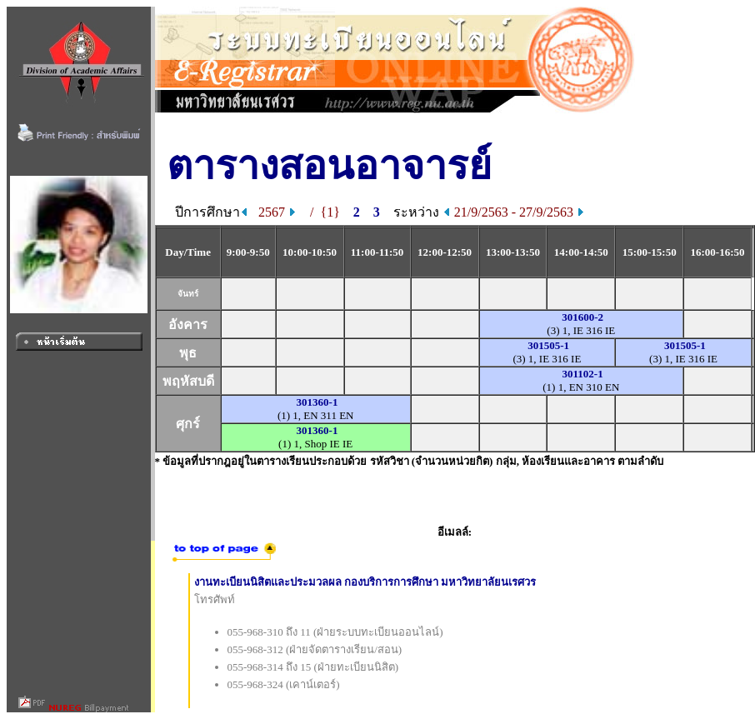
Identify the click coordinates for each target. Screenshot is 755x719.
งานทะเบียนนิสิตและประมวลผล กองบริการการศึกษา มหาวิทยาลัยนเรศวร (365, 582)
